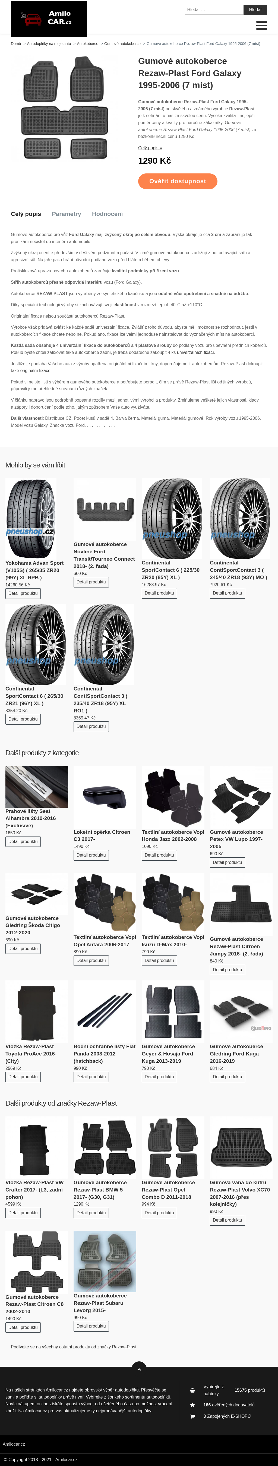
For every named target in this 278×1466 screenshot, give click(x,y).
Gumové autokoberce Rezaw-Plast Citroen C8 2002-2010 (34, 1304)
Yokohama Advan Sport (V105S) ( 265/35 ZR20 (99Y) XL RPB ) (34, 570)
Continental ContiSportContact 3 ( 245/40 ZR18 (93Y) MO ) (238, 570)
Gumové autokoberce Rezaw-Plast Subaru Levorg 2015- (100, 1303)
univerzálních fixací (195, 352)
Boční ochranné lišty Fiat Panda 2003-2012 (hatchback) (104, 1054)
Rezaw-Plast (97, 1103)
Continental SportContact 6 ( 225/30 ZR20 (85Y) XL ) (171, 570)
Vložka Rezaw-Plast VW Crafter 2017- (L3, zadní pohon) (34, 1190)
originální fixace (35, 370)
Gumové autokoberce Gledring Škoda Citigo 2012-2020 (32, 925)
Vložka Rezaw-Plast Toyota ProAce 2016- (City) (30, 1054)
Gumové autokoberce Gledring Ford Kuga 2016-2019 (236, 1054)
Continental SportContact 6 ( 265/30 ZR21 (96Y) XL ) (34, 696)
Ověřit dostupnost (177, 181)
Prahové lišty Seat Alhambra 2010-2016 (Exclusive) (30, 818)
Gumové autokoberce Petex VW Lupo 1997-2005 (236, 839)
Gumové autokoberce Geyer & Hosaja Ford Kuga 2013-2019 (168, 1054)
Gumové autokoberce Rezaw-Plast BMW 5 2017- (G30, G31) (100, 1190)
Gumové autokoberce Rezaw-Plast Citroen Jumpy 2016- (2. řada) (236, 946)
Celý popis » (150, 148)
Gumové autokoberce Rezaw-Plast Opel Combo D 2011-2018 (168, 1190)
